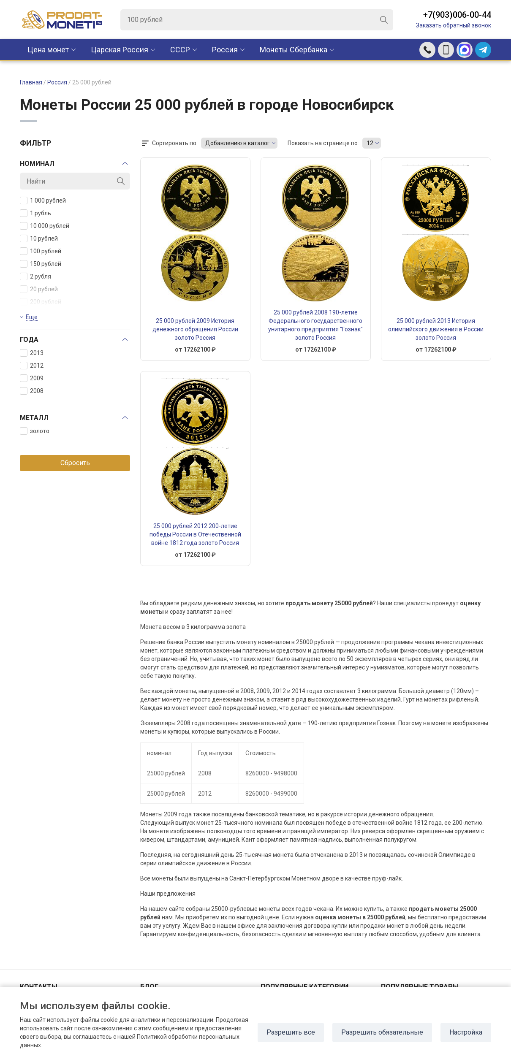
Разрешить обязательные (382, 1032)
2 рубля (35, 276)
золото (34, 431)
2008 (31, 391)
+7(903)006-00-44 (457, 15)
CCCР (180, 49)
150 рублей (40, 264)
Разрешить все (290, 1032)
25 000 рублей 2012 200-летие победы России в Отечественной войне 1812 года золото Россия (195, 534)
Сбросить (75, 463)
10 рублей (39, 238)
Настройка (465, 1032)
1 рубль (35, 213)
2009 (31, 378)
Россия (225, 49)
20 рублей (39, 289)
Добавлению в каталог (237, 143)
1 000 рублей (43, 200)
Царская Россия (119, 49)
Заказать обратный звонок (453, 25)
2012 (31, 365)
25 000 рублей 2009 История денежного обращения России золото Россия (195, 329)
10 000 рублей (44, 226)
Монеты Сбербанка (293, 49)
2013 (31, 353)
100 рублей (40, 251)
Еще (32, 317)
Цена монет (48, 49)
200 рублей (40, 302)
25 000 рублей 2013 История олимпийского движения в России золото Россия (436, 329)
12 (370, 143)
